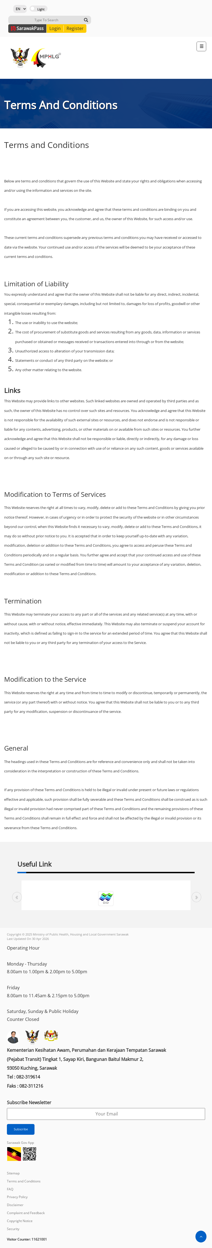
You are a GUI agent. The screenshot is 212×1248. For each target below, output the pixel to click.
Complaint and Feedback (26, 1213)
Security (13, 1229)
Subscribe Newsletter (29, 1102)
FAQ (10, 1189)
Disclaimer (15, 1205)
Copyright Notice (20, 1221)
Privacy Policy (17, 1197)
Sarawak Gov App (20, 1142)
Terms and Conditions (24, 1181)
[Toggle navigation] (201, 46)
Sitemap (13, 1173)
